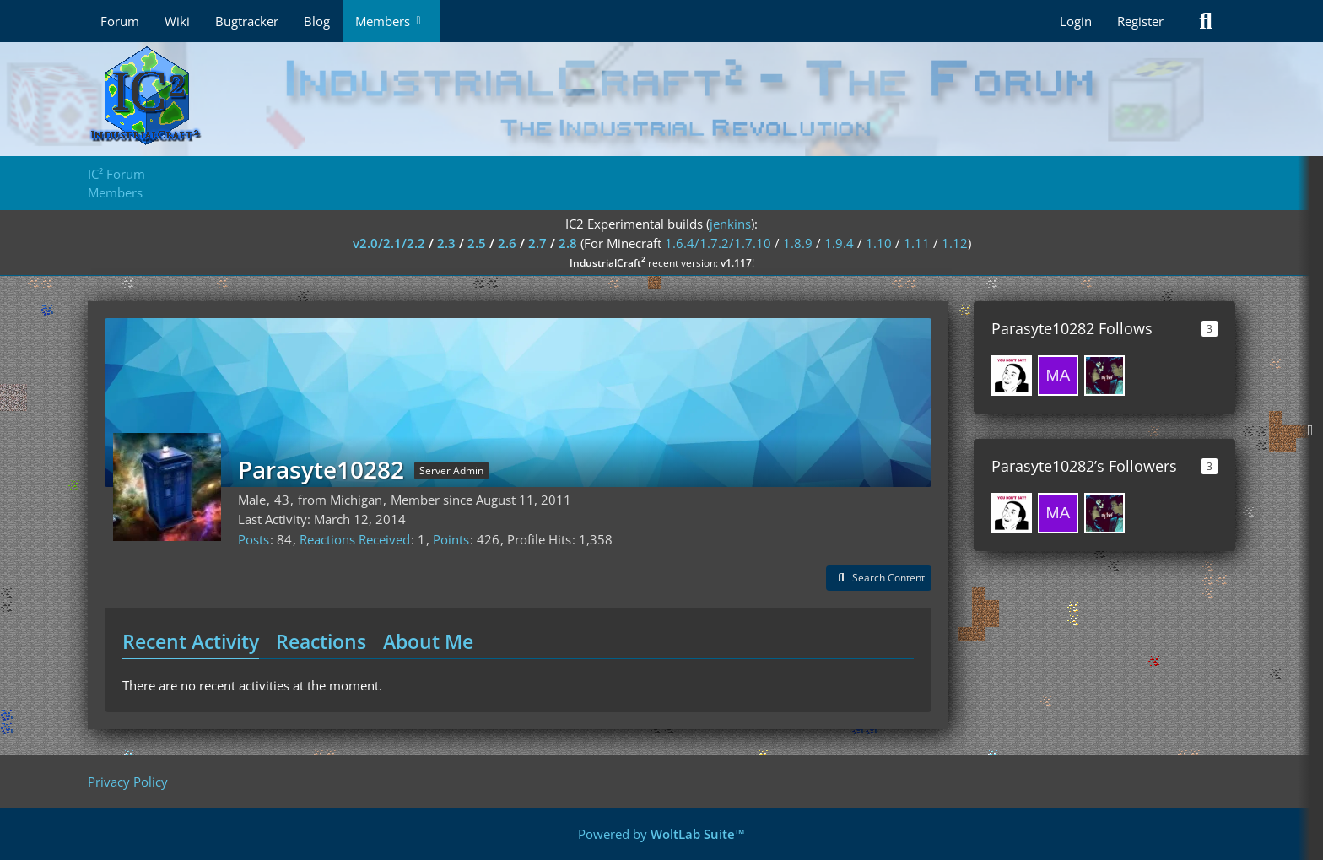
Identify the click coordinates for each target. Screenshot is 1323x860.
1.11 (917, 243)
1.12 (955, 243)
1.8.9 (798, 243)
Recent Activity (190, 641)
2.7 (537, 243)
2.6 (507, 243)
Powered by (661, 833)
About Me (428, 641)
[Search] (1205, 21)
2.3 (446, 243)
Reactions (321, 641)
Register (1140, 21)
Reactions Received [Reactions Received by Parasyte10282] (355, 539)
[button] (879, 578)
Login (1076, 21)
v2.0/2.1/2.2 (389, 243)
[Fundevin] (1011, 375)
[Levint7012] (1104, 375)
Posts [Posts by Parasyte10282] (253, 539)
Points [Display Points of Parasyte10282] (451, 539)
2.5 (476, 243)
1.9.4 (839, 243)
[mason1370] (1058, 375)
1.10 (879, 243)
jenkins (730, 223)
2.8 (568, 243)
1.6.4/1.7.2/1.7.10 (718, 243)
